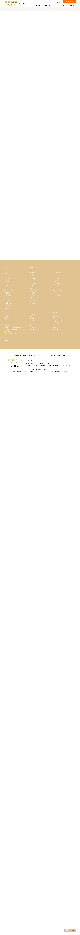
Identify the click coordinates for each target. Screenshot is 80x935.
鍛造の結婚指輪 (7, 883)
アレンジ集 (6, 891)
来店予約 (54, 866)
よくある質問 (31, 870)
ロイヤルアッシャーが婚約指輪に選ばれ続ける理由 (14, 878)
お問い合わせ (55, 868)
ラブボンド (14, 9)
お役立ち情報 (31, 872)
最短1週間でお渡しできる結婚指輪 (11, 885)
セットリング (52, 5)
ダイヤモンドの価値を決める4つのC (11, 889)
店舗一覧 (72, 5)
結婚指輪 (44, 5)
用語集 (30, 876)
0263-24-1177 (59, 914)
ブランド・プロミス (32, 866)
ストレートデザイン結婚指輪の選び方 (11, 881)
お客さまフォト (32, 874)
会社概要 (54, 878)
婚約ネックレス (7, 887)
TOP (5, 9)
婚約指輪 (37, 5)
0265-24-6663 (58, 916)
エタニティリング (7, 870)
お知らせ (30, 868)
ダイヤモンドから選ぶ (8, 874)
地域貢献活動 (55, 880)
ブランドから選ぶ (63, 5)
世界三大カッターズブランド (10, 868)
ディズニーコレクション (9, 872)
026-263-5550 (58, 912)
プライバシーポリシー (33, 878)
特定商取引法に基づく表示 (34, 881)
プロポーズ (6, 876)
